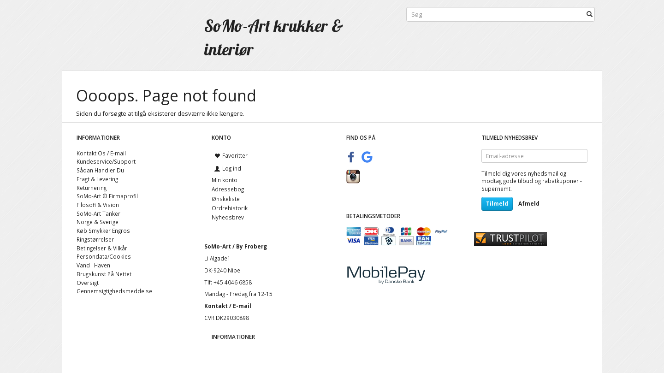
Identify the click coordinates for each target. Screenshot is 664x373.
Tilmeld (497, 203)
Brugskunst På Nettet (104, 274)
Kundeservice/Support (106, 161)
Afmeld (529, 203)
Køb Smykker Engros (103, 230)
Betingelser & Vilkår (102, 248)
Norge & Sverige (98, 221)
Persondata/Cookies (104, 256)
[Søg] (590, 14)
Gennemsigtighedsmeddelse (114, 291)
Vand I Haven (93, 265)
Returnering (92, 187)
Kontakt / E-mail (227, 305)
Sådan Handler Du (100, 170)
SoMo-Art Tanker (98, 213)
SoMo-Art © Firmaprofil (107, 196)
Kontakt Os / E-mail (101, 153)
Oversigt (88, 282)
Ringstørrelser (95, 239)
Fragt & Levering (97, 179)
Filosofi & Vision (98, 204)
